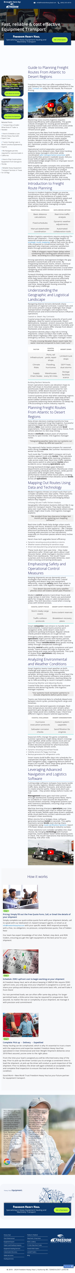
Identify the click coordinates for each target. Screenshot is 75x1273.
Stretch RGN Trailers (33, 1248)
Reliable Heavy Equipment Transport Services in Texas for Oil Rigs (11, 170)
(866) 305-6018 (65, 3)
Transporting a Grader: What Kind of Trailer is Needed (10, 127)
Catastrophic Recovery (10, 1252)
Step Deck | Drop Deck (34, 1238)
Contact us (37, 88)
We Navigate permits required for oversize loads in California (12, 153)
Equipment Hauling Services (12, 1248)
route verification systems (55, 825)
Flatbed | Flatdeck (32, 1235)
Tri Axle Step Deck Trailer (34, 1245)
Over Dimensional (9, 1238)
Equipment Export (9, 1242)
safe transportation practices (52, 155)
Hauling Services (9, 1259)
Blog (28, 1255)
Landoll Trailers (31, 1252)
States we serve (8, 1255)
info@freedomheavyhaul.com (46, 3)
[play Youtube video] (51, 105)
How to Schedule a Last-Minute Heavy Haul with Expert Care (10, 136)
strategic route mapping (39, 242)
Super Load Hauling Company (12, 1245)
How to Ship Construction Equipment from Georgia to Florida (11, 161)
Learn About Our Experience (12, 116)
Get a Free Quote (60, 40)
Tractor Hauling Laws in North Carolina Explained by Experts (11, 144)
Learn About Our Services (12, 93)
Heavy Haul (7, 1235)
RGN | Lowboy (31, 1242)
